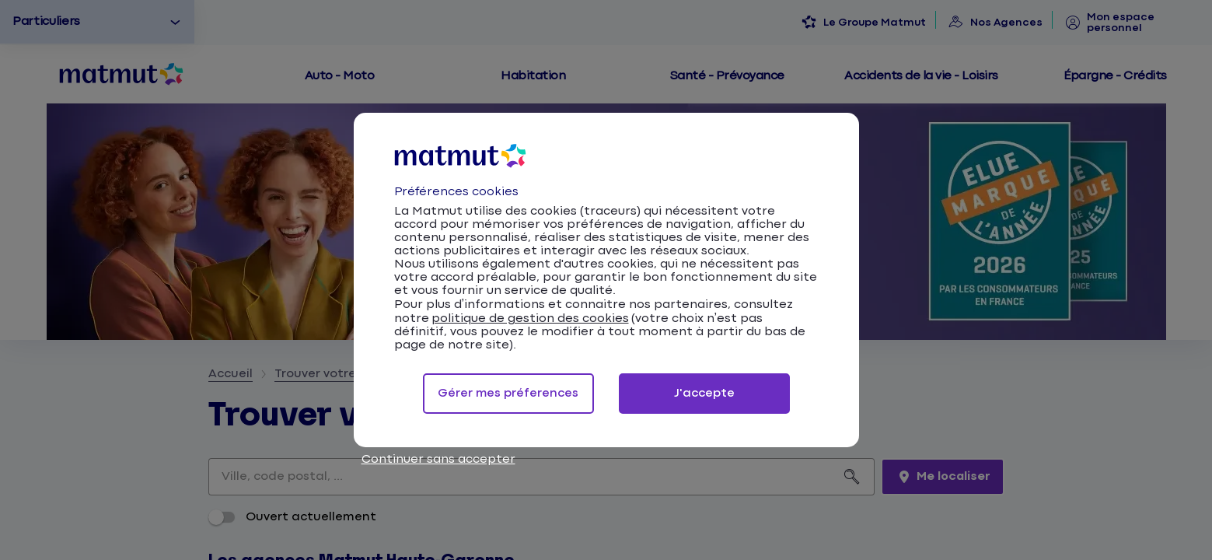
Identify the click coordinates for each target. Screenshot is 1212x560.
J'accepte (704, 393)
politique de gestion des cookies (530, 318)
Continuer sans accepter (438, 459)
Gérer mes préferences (508, 393)
